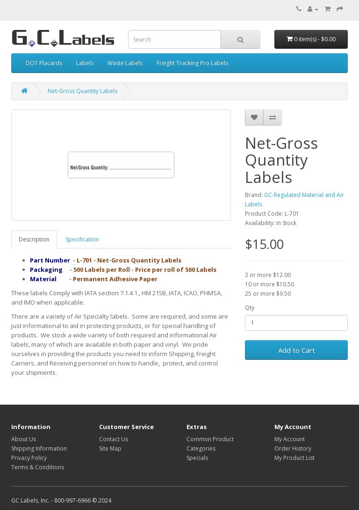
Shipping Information (39, 448)
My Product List (294, 458)
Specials (197, 458)
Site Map (110, 448)
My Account (289, 439)
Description (34, 239)
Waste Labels (125, 63)
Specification (82, 239)
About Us (23, 439)
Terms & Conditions (37, 467)
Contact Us (113, 439)
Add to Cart (296, 350)
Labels (84, 63)
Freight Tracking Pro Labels (192, 63)
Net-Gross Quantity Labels (82, 91)
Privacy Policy (29, 458)
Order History (292, 448)
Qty (249, 308)
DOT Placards (44, 63)
